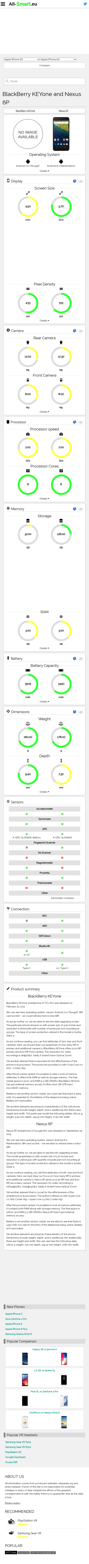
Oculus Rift (11, 1462)
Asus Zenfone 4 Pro (16, 1319)
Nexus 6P (63, 110)
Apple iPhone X (13, 1314)
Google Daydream (15, 1457)
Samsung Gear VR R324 (18, 1447)
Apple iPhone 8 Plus (16, 1329)
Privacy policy (12, 1503)
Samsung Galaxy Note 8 (18, 1334)
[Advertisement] (44, 31)
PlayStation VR (13, 1452)
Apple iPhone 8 (13, 1324)
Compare (44, 65)
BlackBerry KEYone (25, 110)
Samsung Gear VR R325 (18, 1442)
